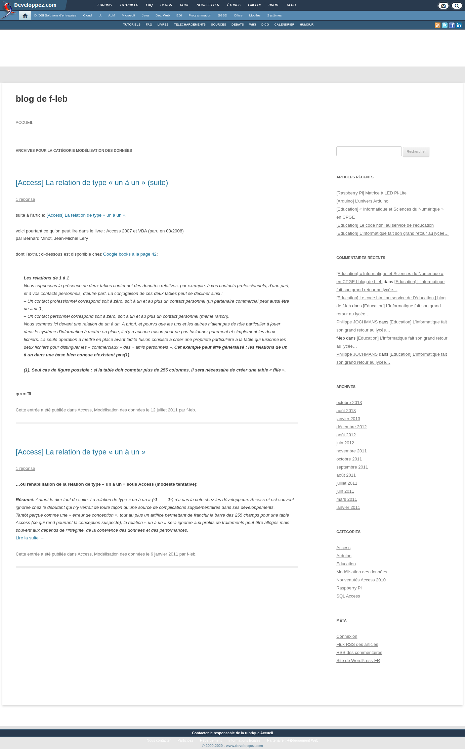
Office (238, 15)
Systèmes (274, 15)
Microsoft (128, 15)
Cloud (87, 15)
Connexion (346, 636)
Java (145, 15)
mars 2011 (346, 499)
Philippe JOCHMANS (357, 321)
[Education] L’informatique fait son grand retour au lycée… (392, 233)
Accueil (24, 122)
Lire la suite (30, 537)
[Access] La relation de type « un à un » (86, 215)
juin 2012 (345, 442)
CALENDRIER (284, 24)
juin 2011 (345, 491)
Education (346, 563)
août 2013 (346, 410)
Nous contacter (159, 740)
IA (99, 15)
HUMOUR (306, 24)
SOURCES (218, 24)
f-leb (190, 409)
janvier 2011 (348, 507)
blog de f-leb (42, 99)
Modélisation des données (119, 409)
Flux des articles (357, 644)
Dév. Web (163, 15)
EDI (179, 15)
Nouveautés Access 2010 (361, 579)
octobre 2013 (349, 402)
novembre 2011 (351, 450)
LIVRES (163, 24)
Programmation (199, 15)
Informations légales (244, 740)
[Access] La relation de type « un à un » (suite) (92, 182)
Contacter (200, 733)
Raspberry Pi (349, 587)
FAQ (149, 24)
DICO (265, 24)
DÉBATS (237, 24)
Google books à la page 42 (130, 254)
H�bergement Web (302, 740)
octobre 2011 (349, 458)
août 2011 (346, 475)
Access (85, 409)
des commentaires (359, 652)
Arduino (343, 555)
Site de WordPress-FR (358, 660)
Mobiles (255, 15)
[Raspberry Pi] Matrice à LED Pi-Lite (371, 192)
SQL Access (348, 596)
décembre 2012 (351, 426)
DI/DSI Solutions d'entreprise (55, 15)
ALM (111, 15)
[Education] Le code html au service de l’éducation (385, 225)
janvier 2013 (348, 418)
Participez (185, 740)
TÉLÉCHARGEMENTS (190, 24)
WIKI (252, 24)
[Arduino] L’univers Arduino (362, 201)
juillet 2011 (346, 483)
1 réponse (25, 199)
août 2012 (346, 434)
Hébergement (211, 740)
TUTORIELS (131, 24)
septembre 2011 (352, 467)
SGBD (222, 15)
